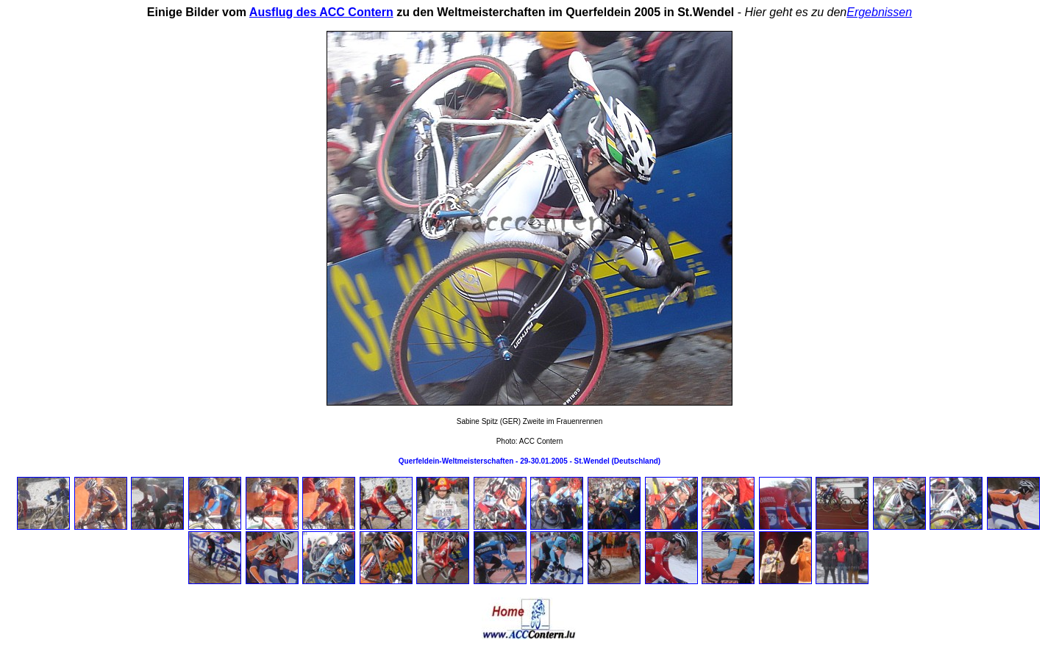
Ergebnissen (879, 12)
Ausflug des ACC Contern (321, 12)
